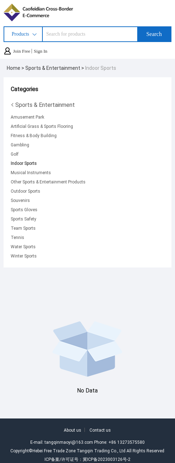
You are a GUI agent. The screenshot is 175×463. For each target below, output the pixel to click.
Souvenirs (20, 200)
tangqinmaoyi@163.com (69, 442)
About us (72, 430)
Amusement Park (27, 117)
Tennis (17, 237)
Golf (15, 154)
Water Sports (23, 246)
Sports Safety (23, 219)
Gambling (20, 144)
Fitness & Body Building (34, 135)
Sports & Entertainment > (55, 67)
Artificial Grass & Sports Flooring (42, 126)
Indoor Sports (100, 67)
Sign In (40, 51)
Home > (16, 67)
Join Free (21, 51)
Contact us (100, 430)
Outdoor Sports (25, 191)
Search (154, 34)
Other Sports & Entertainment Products (48, 181)
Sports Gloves (24, 209)
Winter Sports (24, 256)
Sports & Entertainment (43, 104)
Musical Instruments (31, 172)
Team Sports (23, 228)
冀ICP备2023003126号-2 (106, 459)
